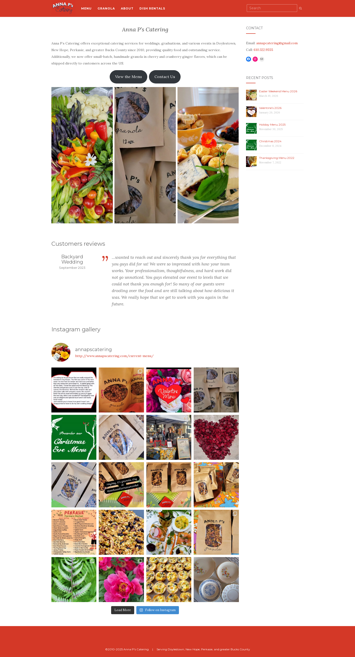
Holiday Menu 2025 (272, 124)
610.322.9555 (263, 50)
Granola (106, 8)
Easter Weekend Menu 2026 (278, 91)
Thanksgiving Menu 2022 (276, 158)
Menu (86, 8)
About (127, 8)
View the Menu (128, 76)
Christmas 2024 (270, 141)
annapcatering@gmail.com (277, 43)
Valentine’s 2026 (270, 108)
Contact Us (164, 76)
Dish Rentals (152, 8)
